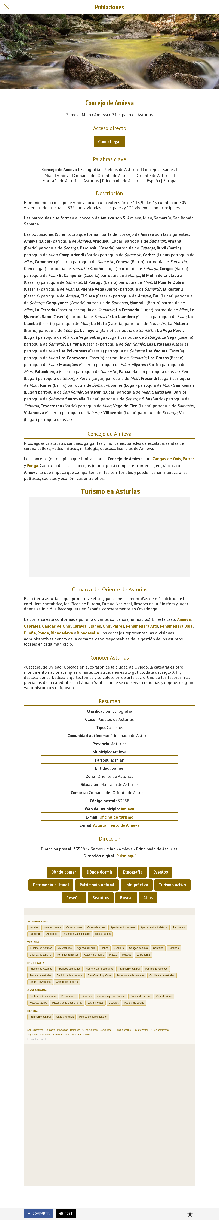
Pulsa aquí (126, 856)
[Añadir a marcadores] (190, 1214)
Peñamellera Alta (142, 626)
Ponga (32, 465)
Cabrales (32, 626)
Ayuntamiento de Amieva (116, 825)
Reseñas (73, 897)
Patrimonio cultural (51, 885)
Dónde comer (63, 872)
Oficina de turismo (116, 817)
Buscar (126, 897)
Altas (148, 897)
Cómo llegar (109, 141)
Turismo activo (172, 885)
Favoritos (100, 897)
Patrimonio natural (97, 885)
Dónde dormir (99, 872)
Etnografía (132, 872)
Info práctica (136, 885)
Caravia (80, 626)
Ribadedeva (62, 633)
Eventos (160, 872)
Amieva (184, 619)
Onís (107, 626)
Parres (189, 458)
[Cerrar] (6, 6)
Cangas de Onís (166, 458)
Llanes (94, 626)
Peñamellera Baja (176, 626)
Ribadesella (88, 633)
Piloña (30, 633)
